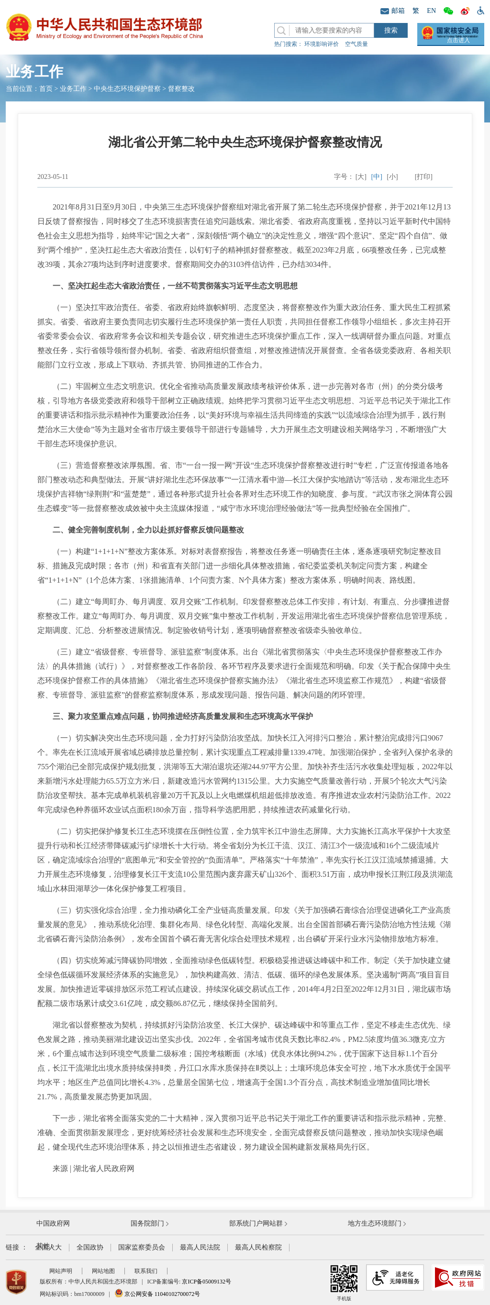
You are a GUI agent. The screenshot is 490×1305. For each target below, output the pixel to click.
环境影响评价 (321, 44)
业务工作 (73, 88)
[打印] (424, 176)
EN (431, 10)
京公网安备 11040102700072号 (157, 1294)
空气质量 (356, 44)
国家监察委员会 (141, 1247)
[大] (361, 176)
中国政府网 (53, 1223)
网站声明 (60, 1271)
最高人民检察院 (258, 1247)
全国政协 (90, 1247)
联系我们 (145, 1271)
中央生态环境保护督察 (127, 88)
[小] (392, 176)
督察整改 (181, 88)
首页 (46, 88)
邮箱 (392, 10)
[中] (376, 176)
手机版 (344, 1282)
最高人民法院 (200, 1247)
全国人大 (48, 1247)
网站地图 (103, 1271)
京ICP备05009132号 (206, 1281)
